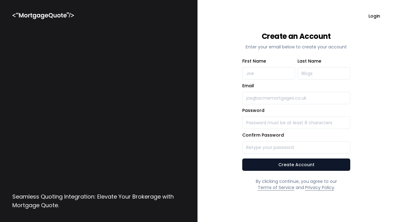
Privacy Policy (319, 187)
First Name (254, 61)
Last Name (309, 61)
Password (253, 110)
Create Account (296, 165)
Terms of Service (276, 187)
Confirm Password (263, 135)
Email (248, 86)
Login (374, 16)
